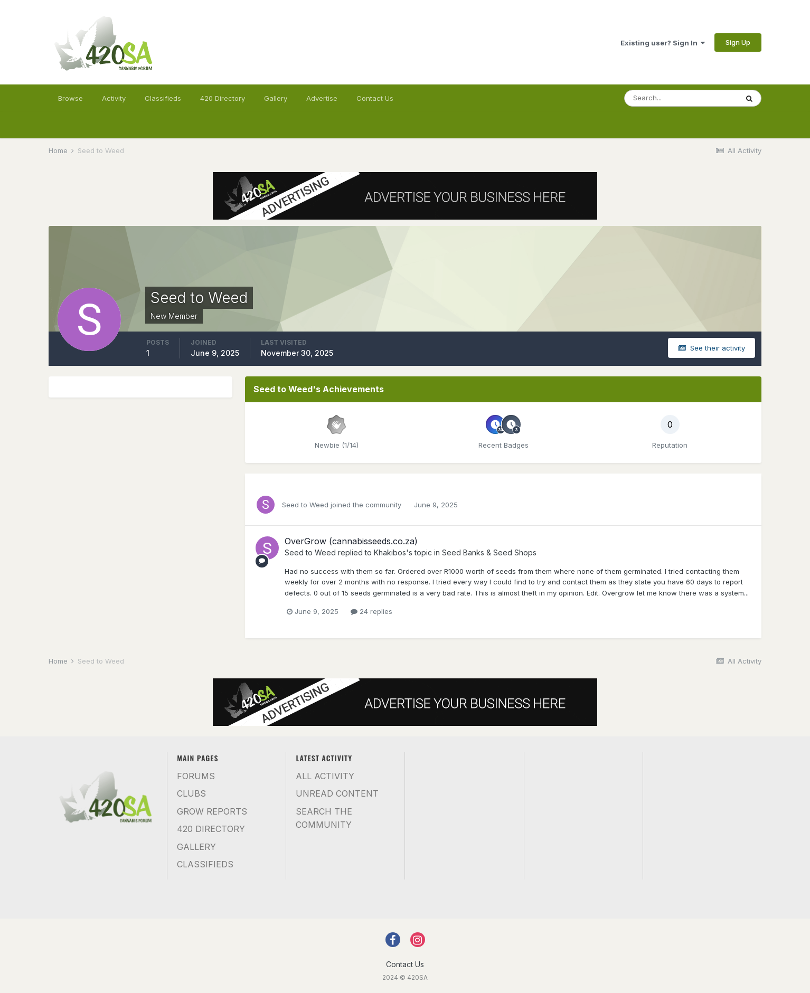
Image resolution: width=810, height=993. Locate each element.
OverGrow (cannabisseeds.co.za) (351, 541)
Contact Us (374, 98)
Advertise (321, 98)
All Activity (325, 776)
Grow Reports (212, 811)
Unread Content (337, 793)
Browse (70, 98)
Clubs (191, 793)
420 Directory (222, 98)
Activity (114, 98)
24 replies (371, 611)
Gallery (275, 98)
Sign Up (738, 42)
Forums (196, 776)
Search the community (324, 818)
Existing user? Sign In (662, 43)
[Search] (681, 98)
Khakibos (390, 552)
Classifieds (163, 98)
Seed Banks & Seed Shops (489, 552)
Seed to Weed (305, 504)
